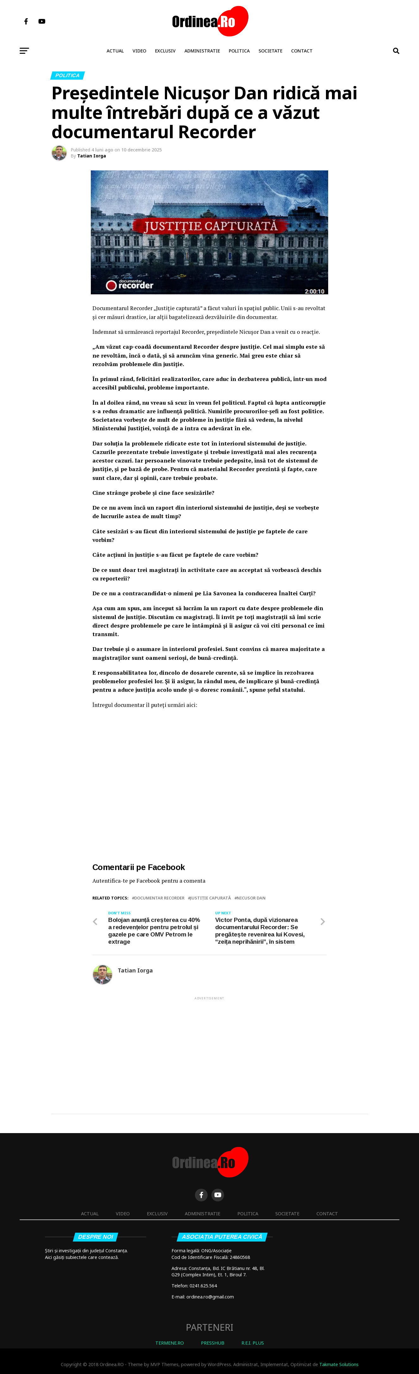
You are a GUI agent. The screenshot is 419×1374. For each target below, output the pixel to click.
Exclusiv (165, 51)
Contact (302, 51)
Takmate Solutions (339, 1364)
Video (139, 51)
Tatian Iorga (91, 156)
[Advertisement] (209, 1045)
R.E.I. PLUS (252, 1343)
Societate (270, 51)
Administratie (202, 51)
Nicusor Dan (251, 898)
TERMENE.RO (169, 1343)
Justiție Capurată (210, 898)
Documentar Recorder (159, 898)
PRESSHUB (212, 1343)
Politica (239, 51)
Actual (115, 51)
